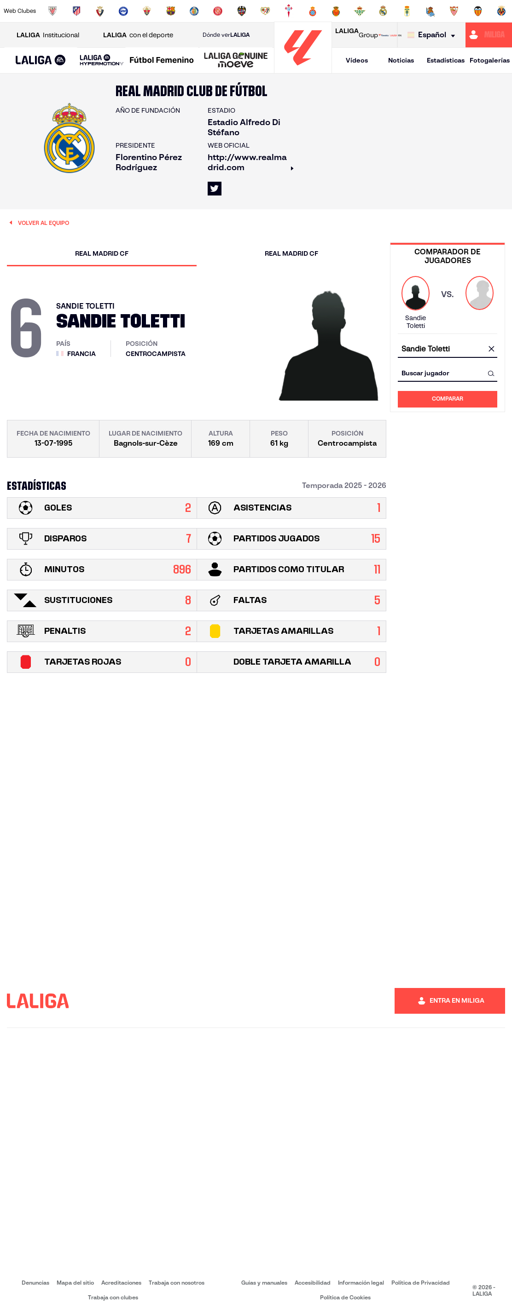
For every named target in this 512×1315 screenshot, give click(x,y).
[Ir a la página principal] (303, 69)
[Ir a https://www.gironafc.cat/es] (218, 11)
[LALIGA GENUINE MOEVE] (236, 60)
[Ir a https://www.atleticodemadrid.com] (76, 11)
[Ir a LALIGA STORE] (389, 35)
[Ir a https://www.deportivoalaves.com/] (123, 11)
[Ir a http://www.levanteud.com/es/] (242, 11)
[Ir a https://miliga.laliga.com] (488, 35)
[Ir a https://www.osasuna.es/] (100, 11)
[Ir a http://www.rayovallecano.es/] (265, 11)
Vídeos (357, 60)
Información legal (361, 1283)
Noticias (401, 60)
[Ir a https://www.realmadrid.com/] (383, 11)
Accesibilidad (313, 1283)
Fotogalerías (490, 60)
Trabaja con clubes (113, 1297)
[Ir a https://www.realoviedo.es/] (407, 11)
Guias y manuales (264, 1283)
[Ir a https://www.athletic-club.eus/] (52, 11)
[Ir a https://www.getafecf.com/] (194, 11)
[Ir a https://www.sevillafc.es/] (454, 11)
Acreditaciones (121, 1283)
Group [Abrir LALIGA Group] (356, 35)
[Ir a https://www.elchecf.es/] (147, 11)
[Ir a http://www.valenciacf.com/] (478, 11)
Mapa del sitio (75, 1283)
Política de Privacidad (420, 1283)
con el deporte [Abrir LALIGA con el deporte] (138, 35)
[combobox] (447, 349)
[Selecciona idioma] (433, 35)
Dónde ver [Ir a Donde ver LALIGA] (226, 35)
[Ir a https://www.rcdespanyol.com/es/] (313, 11)
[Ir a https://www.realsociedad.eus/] (430, 11)
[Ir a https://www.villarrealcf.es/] (501, 11)
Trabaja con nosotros (176, 1283)
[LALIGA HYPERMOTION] (102, 60)
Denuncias (35, 1283)
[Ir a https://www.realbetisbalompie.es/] (360, 11)
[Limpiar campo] (491, 349)
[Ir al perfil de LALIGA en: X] (214, 188)
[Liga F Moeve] (162, 60)
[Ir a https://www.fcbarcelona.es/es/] (171, 11)
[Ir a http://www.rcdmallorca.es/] (336, 11)
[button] (41, 60)
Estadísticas (446, 60)
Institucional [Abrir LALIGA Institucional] (48, 35)
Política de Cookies (345, 1297)
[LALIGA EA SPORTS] (41, 60)
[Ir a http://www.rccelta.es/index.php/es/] (289, 11)
